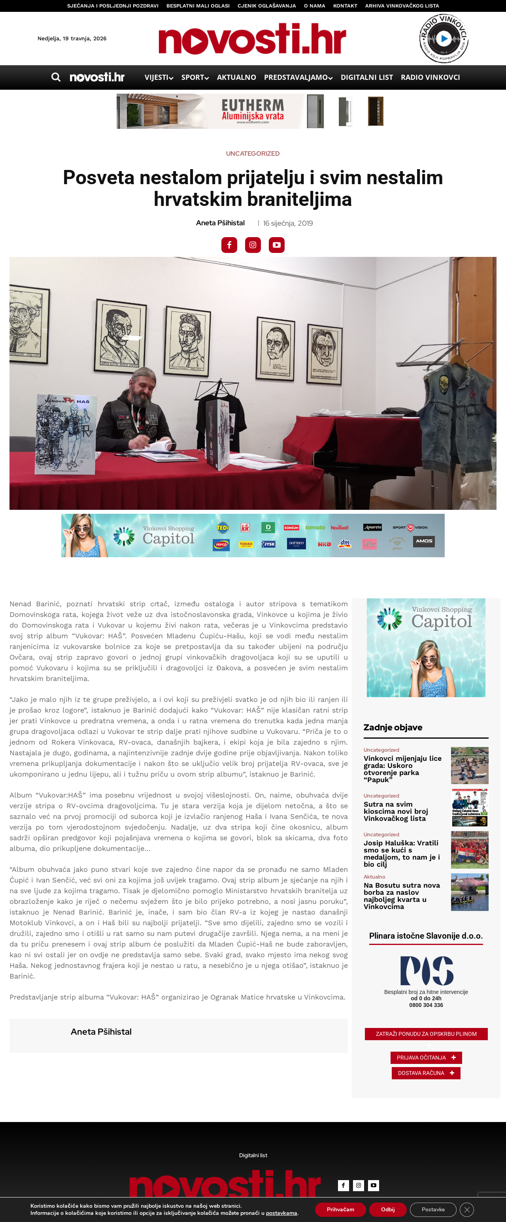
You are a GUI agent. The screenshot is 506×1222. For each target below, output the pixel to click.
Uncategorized (253, 154)
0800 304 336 (426, 1005)
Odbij (388, 1209)
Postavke (433, 1209)
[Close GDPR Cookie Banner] (467, 1210)
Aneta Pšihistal (220, 223)
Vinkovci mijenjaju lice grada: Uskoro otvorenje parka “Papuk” (403, 769)
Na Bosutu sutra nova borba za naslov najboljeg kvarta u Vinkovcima (402, 896)
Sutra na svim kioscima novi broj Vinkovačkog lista (396, 811)
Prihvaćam (340, 1209)
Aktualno (374, 876)
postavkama (281, 1213)
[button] (56, 77)
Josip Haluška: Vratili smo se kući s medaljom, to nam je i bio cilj (402, 853)
